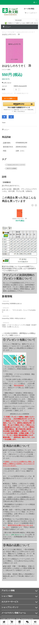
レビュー (6, 129)
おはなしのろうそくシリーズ (24, 32)
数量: (4, 89)
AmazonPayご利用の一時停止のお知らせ (14, 317)
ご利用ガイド (10, 23)
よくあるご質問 (24, 23)
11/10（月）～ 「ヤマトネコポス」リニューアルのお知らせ (19, 310)
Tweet (3, 122)
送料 (17, 23)
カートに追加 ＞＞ (9, 98)
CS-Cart (30, 618)
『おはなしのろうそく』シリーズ (16, 164)
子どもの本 (11, 32)
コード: (4, 86)
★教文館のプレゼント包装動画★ (19, 413)
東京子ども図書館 (11, 167)
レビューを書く (6, 69)
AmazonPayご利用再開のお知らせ (12, 303)
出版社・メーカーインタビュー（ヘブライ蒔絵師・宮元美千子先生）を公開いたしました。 (19, 325)
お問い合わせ (34, 23)
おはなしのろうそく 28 (19, 217)
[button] (19, 104)
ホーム (4, 32)
